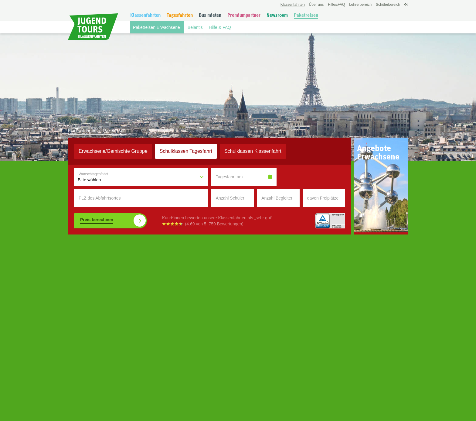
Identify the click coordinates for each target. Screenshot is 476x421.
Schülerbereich (388, 4)
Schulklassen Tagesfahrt (186, 151)
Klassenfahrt (252, 151)
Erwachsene (113, 151)
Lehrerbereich (360, 4)
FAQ (336, 4)
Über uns (316, 4)
